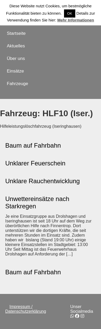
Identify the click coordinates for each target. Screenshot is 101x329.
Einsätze (15, 71)
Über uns (16, 58)
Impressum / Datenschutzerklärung (25, 309)
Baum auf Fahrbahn (33, 145)
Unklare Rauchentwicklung (42, 181)
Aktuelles (16, 45)
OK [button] (69, 13)
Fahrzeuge (17, 83)
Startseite (16, 33)
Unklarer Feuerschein (35, 163)
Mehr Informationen (75, 20)
